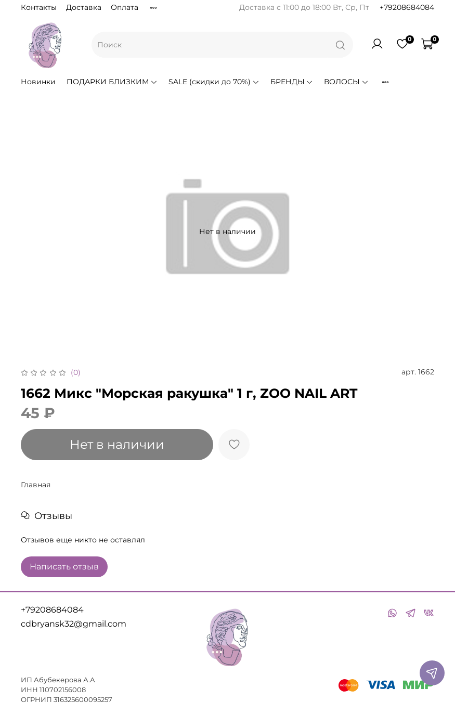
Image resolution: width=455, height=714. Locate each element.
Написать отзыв (64, 567)
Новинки (38, 81)
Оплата (124, 7)
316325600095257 (83, 700)
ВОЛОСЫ (346, 81)
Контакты (39, 7)
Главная (35, 484)
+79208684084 (407, 7)
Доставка (83, 7)
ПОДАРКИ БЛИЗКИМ (112, 81)
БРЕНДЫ (292, 81)
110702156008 (63, 690)
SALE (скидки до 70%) (213, 81)
